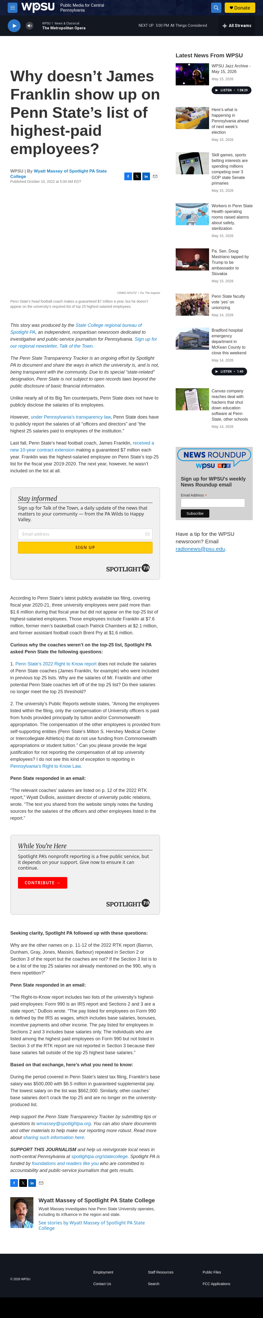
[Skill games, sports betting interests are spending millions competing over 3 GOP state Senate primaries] (192, 163)
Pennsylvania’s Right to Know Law (45, 766)
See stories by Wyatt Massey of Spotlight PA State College (92, 1225)
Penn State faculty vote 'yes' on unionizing (228, 302)
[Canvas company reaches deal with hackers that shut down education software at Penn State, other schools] (192, 399)
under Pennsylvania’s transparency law (71, 417)
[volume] (29, 26)
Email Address (194, 495)
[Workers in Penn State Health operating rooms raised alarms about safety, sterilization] (192, 214)
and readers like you (78, 1163)
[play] (14, 26)
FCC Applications (216, 1284)
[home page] (37, 8)
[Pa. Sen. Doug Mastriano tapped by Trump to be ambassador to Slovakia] (192, 259)
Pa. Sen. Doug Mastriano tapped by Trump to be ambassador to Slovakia (230, 262)
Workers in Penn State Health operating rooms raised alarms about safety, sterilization (232, 217)
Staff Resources (160, 1272)
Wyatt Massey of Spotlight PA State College (97, 1200)
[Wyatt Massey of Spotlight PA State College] (21, 1212)
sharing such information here (53, 1137)
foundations (44, 1163)
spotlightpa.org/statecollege (99, 1156)
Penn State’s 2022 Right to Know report (56, 663)
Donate (242, 8)
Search (153, 1284)
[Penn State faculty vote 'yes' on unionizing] (192, 305)
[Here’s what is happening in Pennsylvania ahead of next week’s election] (192, 118)
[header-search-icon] (216, 8)
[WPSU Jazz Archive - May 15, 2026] (192, 74)
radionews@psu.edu (200, 549)
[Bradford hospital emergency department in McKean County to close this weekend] (192, 339)
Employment (103, 1272)
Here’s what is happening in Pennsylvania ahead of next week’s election (230, 120)
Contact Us (102, 1284)
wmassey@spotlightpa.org (63, 1123)
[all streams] (237, 25)
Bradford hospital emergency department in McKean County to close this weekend (229, 341)
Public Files (212, 1272)
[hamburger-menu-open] (12, 8)
